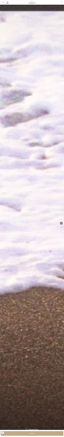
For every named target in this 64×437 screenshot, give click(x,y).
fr (3, 2)
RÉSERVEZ (32, 433)
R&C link (7, 2)
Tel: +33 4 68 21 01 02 (58, 2)
